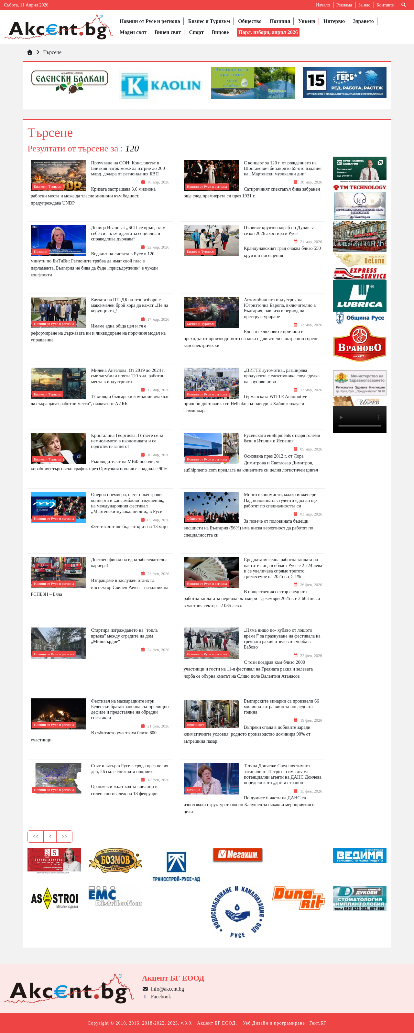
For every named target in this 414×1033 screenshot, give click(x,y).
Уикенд (306, 21)
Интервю (334, 21)
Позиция (280, 21)
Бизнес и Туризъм (209, 21)
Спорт (196, 32)
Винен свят (168, 32)
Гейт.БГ (318, 1023)
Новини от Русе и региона (150, 21)
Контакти (385, 5)
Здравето (363, 21)
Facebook (156, 996)
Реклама (344, 5)
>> (64, 836)
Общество (250, 21)
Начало (323, 5)
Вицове (220, 32)
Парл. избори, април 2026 (268, 32)
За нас (364, 5)
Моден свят (133, 32)
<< (35, 836)
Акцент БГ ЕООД (216, 1023)
